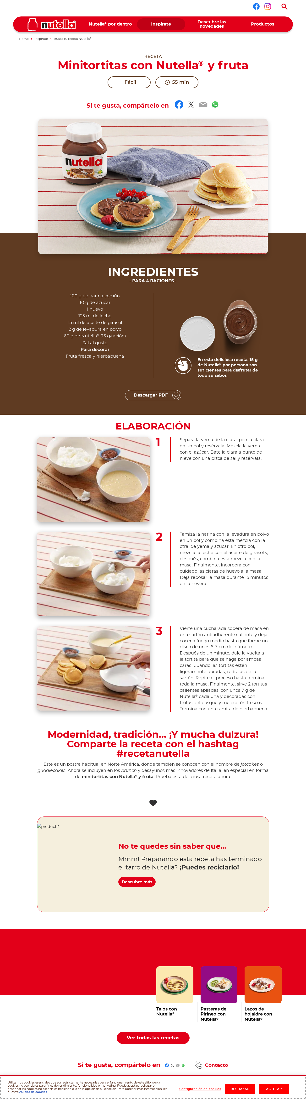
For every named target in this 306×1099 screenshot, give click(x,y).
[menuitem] (110, 24)
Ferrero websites (30, 956)
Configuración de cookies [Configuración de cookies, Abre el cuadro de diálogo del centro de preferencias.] (200, 1088)
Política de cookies (33, 1092)
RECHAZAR (240, 1088)
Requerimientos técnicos (54, 1032)
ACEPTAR (274, 1088)
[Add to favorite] (153, 667)
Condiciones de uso (25, 1032)
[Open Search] (284, 6)
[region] (153, 1087)
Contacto (216, 929)
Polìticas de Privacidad (86, 1032)
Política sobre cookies (94, 1029)
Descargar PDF (151, 259)
